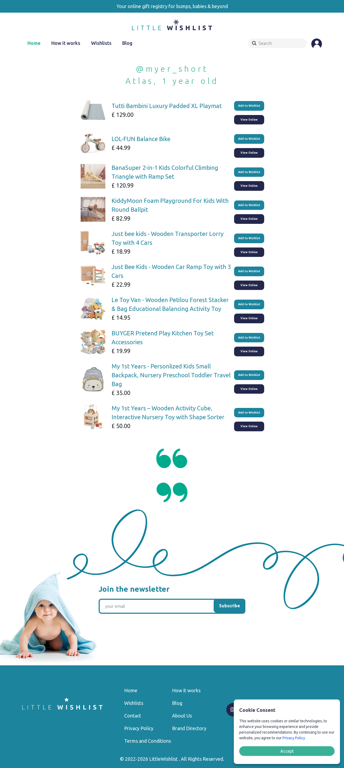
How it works (65, 43)
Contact (132, 715)
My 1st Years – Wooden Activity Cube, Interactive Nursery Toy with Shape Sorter (168, 412)
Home (34, 43)
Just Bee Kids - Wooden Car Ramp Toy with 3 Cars (171, 271)
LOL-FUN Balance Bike (141, 138)
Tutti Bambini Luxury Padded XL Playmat (167, 105)
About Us (182, 715)
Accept (287, 751)
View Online (249, 119)
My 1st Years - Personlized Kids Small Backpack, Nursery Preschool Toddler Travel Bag (171, 375)
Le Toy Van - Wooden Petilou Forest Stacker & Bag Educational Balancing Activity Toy (170, 304)
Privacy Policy (138, 728)
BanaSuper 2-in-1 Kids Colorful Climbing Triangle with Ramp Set (165, 172)
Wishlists (101, 43)
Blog (127, 43)
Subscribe (229, 605)
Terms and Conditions (147, 741)
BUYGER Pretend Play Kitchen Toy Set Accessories (163, 337)
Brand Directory (189, 728)
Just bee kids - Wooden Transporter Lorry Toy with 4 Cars (168, 238)
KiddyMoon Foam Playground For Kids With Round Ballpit (170, 205)
